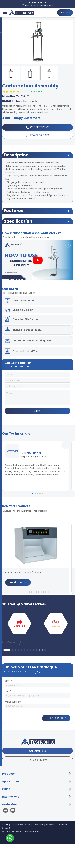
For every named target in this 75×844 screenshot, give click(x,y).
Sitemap (50, 824)
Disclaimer (38, 824)
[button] (32, 493)
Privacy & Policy (22, 824)
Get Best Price (38, 127)
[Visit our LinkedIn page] (6, 810)
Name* (8, 681)
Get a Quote (65, 12)
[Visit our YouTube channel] (12, 810)
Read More (18, 582)
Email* (8, 691)
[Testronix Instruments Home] (21, 13)
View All (11, 642)
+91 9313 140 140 (37, 759)
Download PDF (37, 135)
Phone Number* (13, 702)
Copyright (7, 824)
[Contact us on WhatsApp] (10, 838)
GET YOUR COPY (56, 718)
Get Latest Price (37, 751)
